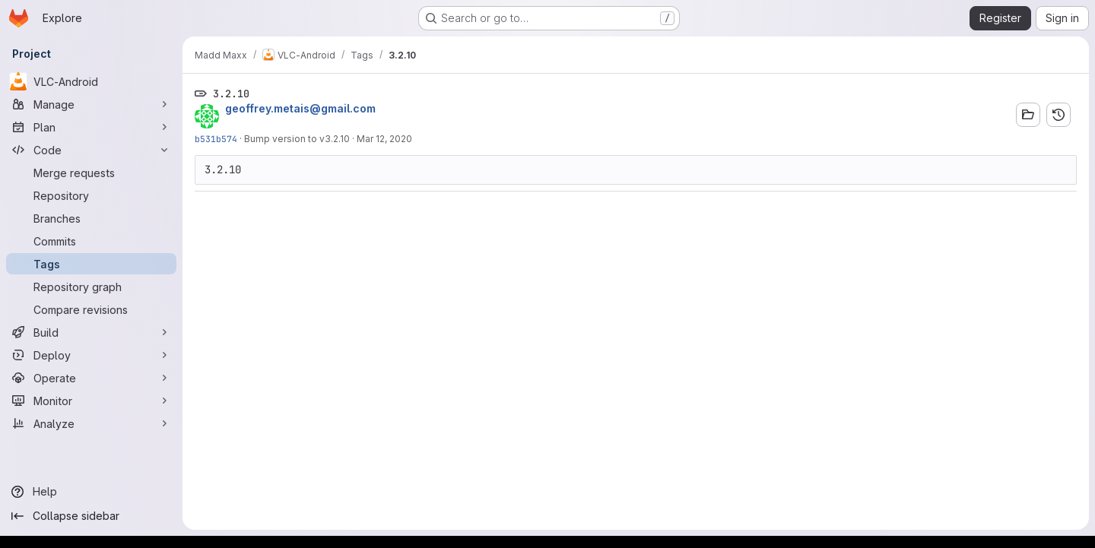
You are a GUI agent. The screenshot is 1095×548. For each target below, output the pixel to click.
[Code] (91, 149)
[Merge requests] (91, 172)
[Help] (91, 491)
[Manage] (91, 104)
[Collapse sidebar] (91, 516)
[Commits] (91, 241)
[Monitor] (91, 400)
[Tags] (91, 263)
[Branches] (91, 218)
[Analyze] (91, 423)
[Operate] (91, 377)
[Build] (91, 332)
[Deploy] (91, 355)
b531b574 (216, 138)
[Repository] (91, 195)
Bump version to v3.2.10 (297, 138)
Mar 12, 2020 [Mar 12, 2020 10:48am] (384, 138)
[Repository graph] (91, 286)
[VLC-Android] (91, 81)
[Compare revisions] (91, 309)
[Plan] (91, 127)
